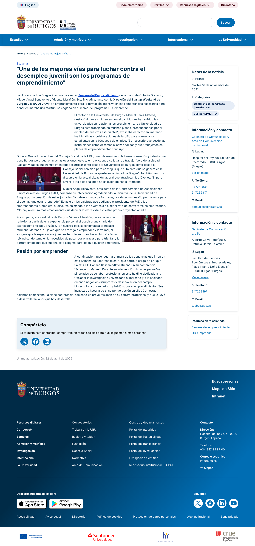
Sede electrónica (131, 5)
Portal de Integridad (142, 429)
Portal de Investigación (144, 451)
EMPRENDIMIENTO (205, 113)
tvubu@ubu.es (201, 305)
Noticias (31, 53)
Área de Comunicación (87, 465)
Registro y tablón (83, 436)
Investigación (127, 39)
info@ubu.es (208, 461)
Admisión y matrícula (70, 39)
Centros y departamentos (146, 422)
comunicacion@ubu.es (207, 206)
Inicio (20, 53)
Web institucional (198, 516)
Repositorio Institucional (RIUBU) (151, 465)
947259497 (199, 291)
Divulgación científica (143, 458)
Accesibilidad (26, 516)
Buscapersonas (225, 381)
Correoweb (24, 429)
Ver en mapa (200, 172)
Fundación (79, 443)
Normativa (79, 458)
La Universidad (230, 39)
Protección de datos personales (154, 516)
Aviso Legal (53, 516)
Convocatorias (82, 422)
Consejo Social (82, 451)
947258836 (200, 187)
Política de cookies (109, 516)
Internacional (178, 39)
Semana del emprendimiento (211, 327)
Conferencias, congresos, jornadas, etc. (209, 105)
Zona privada (229, 516)
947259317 (199, 192)
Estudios (16, 39)
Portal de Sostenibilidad (145, 436)
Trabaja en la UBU (84, 429)
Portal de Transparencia (145, 443)
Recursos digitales (29, 422)
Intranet (219, 396)
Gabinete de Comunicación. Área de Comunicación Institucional (210, 141)
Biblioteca (228, 5)
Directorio (79, 516)
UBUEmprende (201, 333)
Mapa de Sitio (223, 389)
